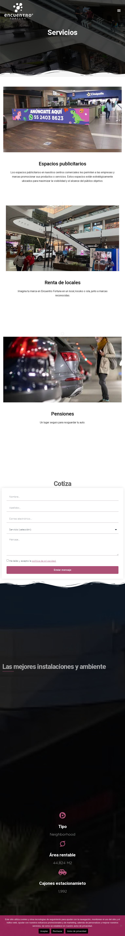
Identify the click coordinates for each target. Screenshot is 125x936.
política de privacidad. (44, 561)
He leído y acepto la (32, 561)
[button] (119, 10)
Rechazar (57, 931)
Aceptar (44, 931)
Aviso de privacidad (76, 931)
